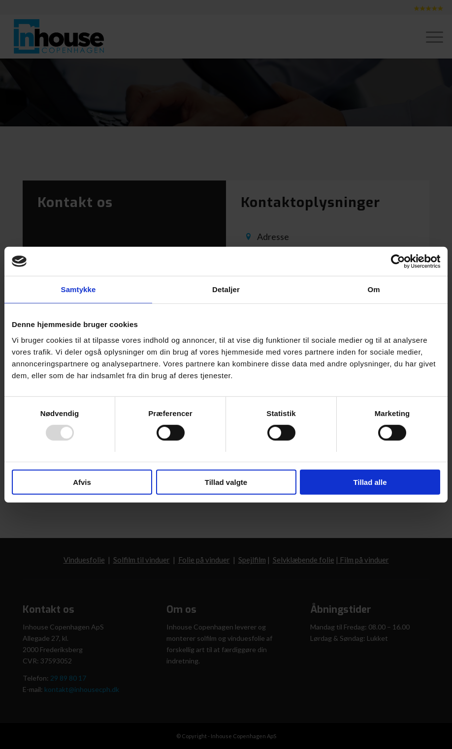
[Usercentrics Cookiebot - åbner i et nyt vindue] (397, 261)
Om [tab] (373, 289)
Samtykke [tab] (78, 289)
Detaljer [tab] (226, 289)
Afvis (82, 482)
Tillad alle (370, 482)
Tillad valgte (226, 482)
